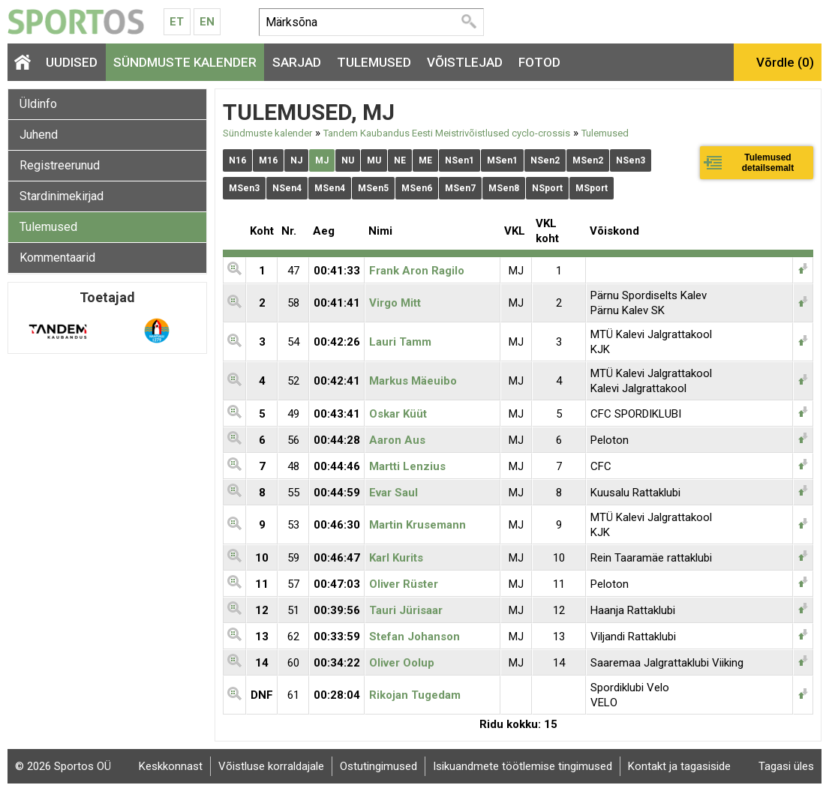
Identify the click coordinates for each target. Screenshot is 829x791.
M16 (268, 160)
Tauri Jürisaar (406, 610)
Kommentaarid (57, 257)
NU (347, 160)
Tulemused (374, 62)
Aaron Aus (397, 440)
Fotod (539, 62)
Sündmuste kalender (185, 62)
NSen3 (630, 160)
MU (374, 160)
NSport (547, 188)
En (207, 21)
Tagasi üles (786, 766)
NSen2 (545, 160)
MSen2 (587, 160)
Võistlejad (465, 62)
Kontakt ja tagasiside (679, 766)
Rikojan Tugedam (415, 695)
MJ (322, 160)
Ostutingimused (378, 766)
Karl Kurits (396, 558)
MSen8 (503, 188)
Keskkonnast (171, 766)
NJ (296, 160)
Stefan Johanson (414, 636)
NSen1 (459, 160)
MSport (591, 188)
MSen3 (244, 188)
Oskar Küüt (398, 414)
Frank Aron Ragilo (416, 270)
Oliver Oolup (401, 663)
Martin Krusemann (417, 525)
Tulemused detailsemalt (768, 162)
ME (425, 160)
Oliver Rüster (403, 584)
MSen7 (460, 188)
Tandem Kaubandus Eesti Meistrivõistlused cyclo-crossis (446, 133)
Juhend (39, 134)
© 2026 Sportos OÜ (63, 766)
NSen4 (287, 188)
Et (177, 21)
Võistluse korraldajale (271, 766)
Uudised (72, 62)
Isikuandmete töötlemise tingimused (522, 766)
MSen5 (373, 188)
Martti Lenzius (407, 466)
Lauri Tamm (400, 342)
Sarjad (296, 62)
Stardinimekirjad (62, 196)
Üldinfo (38, 104)
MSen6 (416, 188)
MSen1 (502, 160)
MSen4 (329, 188)
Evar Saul (393, 492)
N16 (237, 160)
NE (400, 160)
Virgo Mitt (395, 303)
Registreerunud (60, 165)
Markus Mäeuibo (413, 381)
